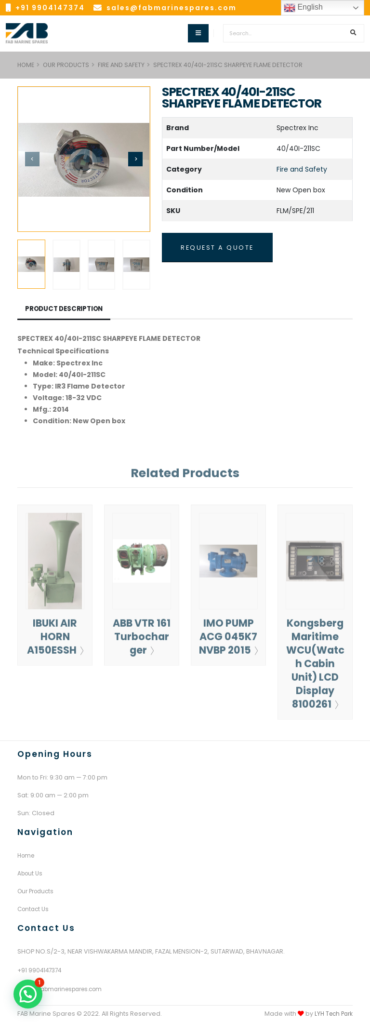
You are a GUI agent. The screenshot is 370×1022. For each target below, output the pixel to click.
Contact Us (34, 909)
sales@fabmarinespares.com (171, 8)
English (303, 7)
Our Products (66, 65)
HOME (25, 65)
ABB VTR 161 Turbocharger (142, 640)
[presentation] (32, 159)
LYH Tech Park (332, 1013)
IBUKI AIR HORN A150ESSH (55, 640)
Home (27, 855)
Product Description (65, 309)
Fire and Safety (121, 65)
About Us (30, 873)
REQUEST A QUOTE (217, 247)
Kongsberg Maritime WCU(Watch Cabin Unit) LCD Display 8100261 (315, 667)
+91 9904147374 (50, 8)
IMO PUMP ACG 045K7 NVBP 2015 (228, 647)
